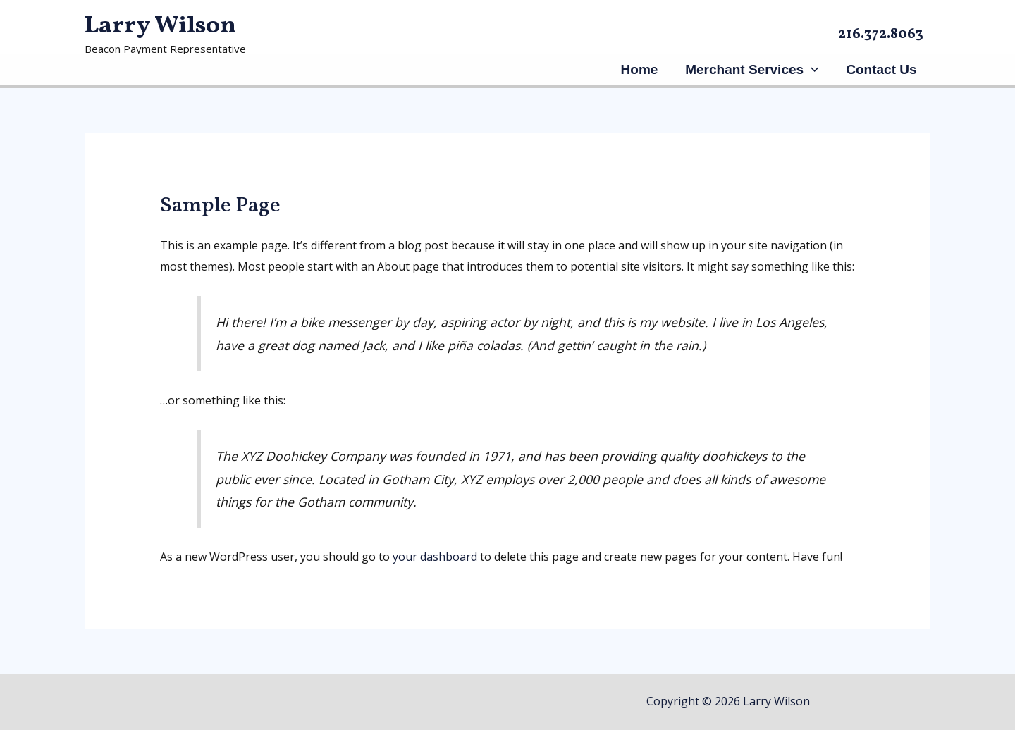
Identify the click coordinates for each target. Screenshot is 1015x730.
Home (641, 69)
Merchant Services (752, 69)
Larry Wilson (160, 26)
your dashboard (435, 556)
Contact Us (882, 69)
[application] (811, 69)
